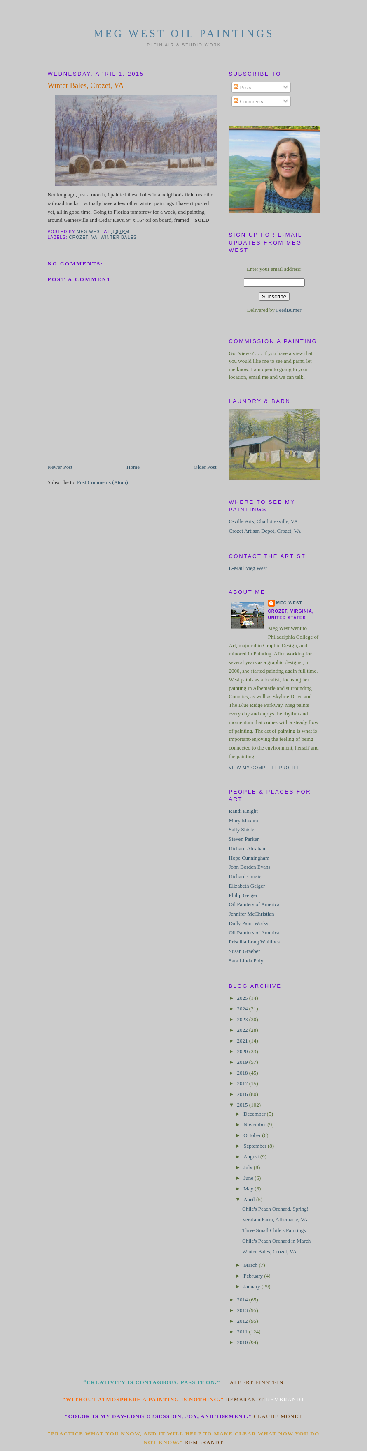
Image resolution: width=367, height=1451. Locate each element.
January (252, 1286)
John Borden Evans (250, 867)
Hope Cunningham (249, 858)
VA (94, 237)
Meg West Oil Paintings (184, 33)
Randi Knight (243, 811)
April (249, 1199)
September (255, 1146)
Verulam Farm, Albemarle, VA (275, 1219)
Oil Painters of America (254, 904)
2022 (243, 1030)
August (251, 1156)
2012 (243, 1321)
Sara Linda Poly (246, 960)
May (249, 1189)
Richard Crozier (246, 876)
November (255, 1124)
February (253, 1276)
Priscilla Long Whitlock (255, 942)
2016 (243, 1094)
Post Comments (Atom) (102, 482)
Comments (248, 101)
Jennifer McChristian (251, 914)
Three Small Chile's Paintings (274, 1230)
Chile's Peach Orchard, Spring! (275, 1209)
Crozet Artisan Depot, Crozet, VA (265, 531)
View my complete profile (264, 768)
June (249, 1178)
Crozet (79, 237)
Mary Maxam (243, 820)
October (252, 1135)
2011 (243, 1332)
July (248, 1167)
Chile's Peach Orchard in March (276, 1241)
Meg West (289, 603)
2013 (243, 1310)
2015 (243, 1105)
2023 (243, 1019)
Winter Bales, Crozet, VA (269, 1251)
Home (133, 467)
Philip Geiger (243, 895)
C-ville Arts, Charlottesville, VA (263, 521)
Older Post (205, 467)
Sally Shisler (242, 829)
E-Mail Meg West (248, 568)
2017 (243, 1083)
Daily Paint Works (249, 923)
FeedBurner (288, 310)
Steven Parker (244, 839)
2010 (243, 1342)
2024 (243, 1009)
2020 (243, 1051)
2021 (243, 1041)
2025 (243, 998)
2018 (243, 1073)
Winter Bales (119, 237)
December (255, 1114)
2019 (243, 1062)
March (251, 1265)
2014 (243, 1299)
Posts (242, 87)
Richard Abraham (248, 848)
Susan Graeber (244, 951)
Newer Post (60, 467)
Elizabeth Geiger (247, 886)
